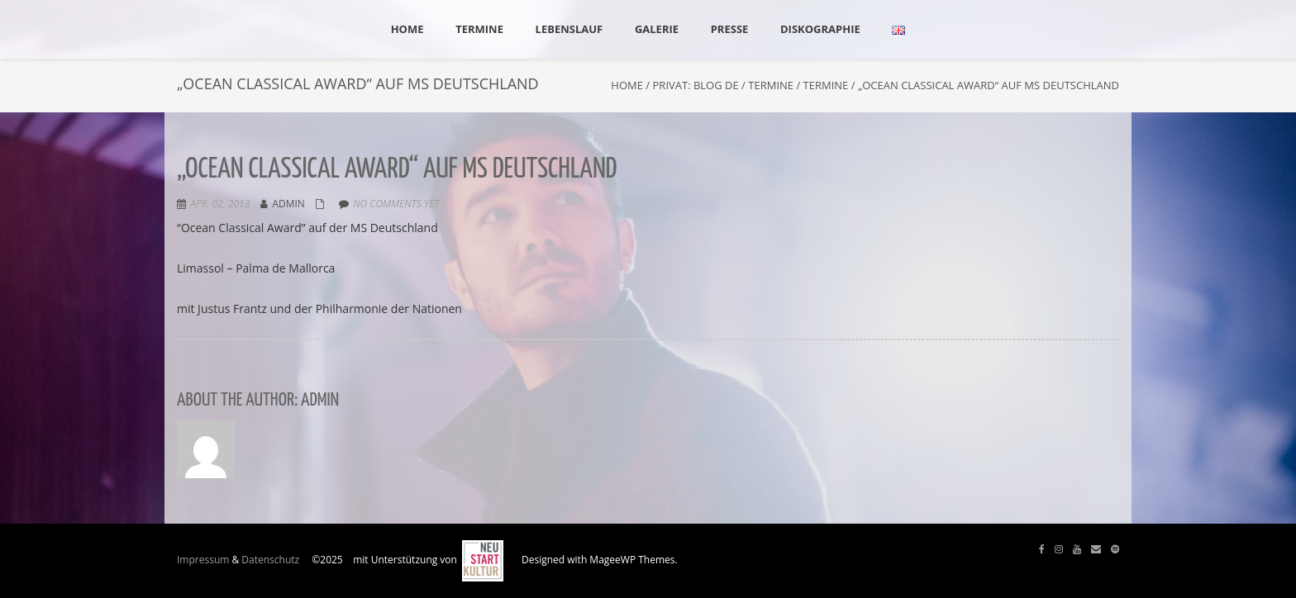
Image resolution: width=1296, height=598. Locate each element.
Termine (770, 85)
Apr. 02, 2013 (220, 204)
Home (627, 85)
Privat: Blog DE (696, 85)
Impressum (203, 560)
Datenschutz (270, 560)
